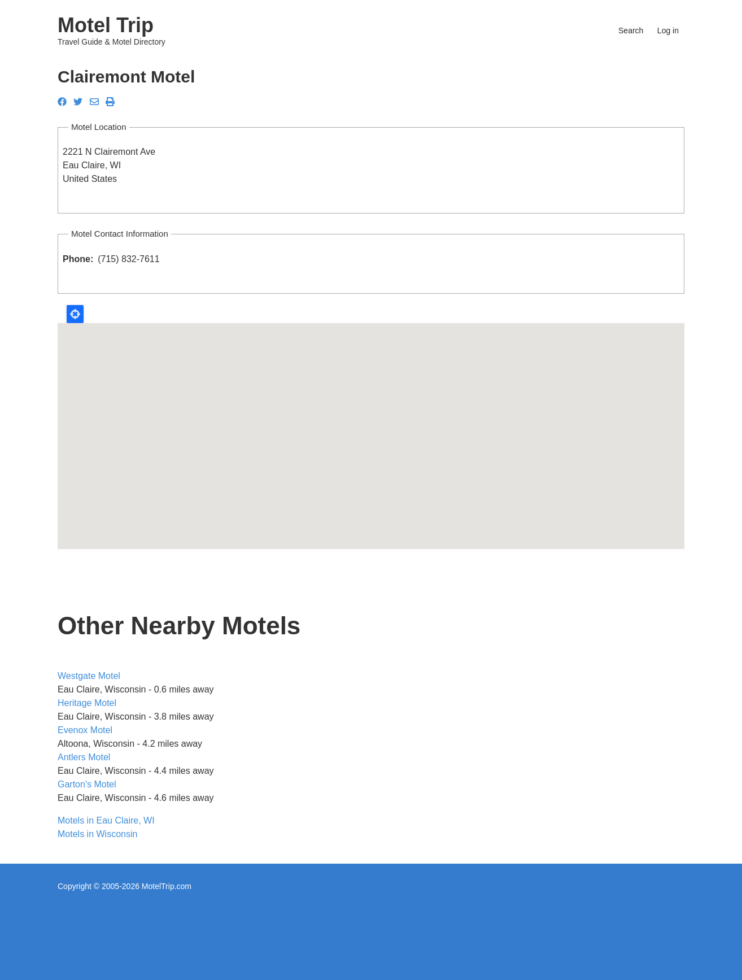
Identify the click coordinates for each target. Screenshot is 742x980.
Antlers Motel (84, 757)
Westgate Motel (89, 676)
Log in (668, 30)
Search (630, 30)
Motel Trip (106, 25)
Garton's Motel (87, 784)
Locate (75, 314)
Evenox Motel (85, 730)
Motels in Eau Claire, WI (106, 820)
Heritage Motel (87, 703)
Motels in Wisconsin (97, 834)
